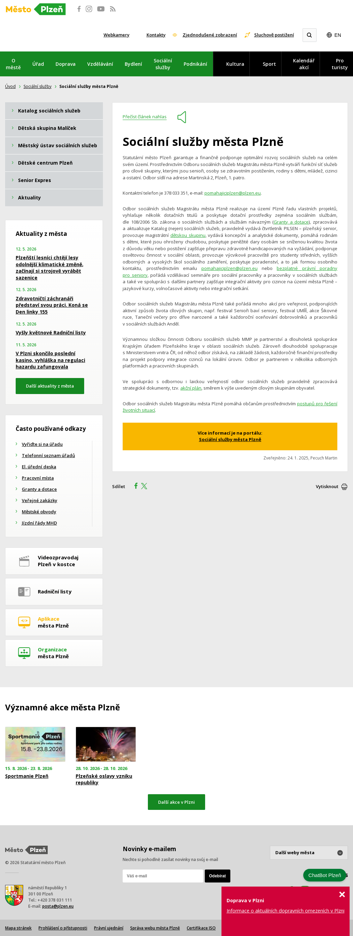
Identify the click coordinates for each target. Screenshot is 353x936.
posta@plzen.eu (58, 906)
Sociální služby (163, 64)
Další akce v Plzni (176, 802)
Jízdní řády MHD (39, 523)
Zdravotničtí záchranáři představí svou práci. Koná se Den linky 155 (52, 305)
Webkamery (116, 35)
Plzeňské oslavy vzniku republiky (104, 779)
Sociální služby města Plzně (230, 439)
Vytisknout (327, 486)
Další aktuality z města (50, 386)
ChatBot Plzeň (324, 875)
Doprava (66, 64)
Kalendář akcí (303, 64)
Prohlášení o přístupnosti (63, 928)
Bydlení (133, 64)
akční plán (190, 388)
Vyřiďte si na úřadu (42, 444)
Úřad (38, 64)
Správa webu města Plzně (155, 928)
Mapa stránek (18, 928)
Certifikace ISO (201, 928)
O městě (13, 64)
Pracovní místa (38, 478)
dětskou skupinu (187, 235)
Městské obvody (39, 512)
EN (338, 35)
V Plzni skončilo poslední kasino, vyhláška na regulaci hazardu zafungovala (50, 360)
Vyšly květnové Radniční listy (51, 332)
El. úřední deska (39, 467)
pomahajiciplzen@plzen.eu (232, 193)
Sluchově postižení (274, 35)
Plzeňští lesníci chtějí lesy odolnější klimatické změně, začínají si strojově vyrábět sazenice (49, 267)
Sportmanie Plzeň (26, 776)
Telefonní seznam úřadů (48, 455)
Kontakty (156, 35)
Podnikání (195, 64)
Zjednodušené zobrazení (210, 35)
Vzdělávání (100, 64)
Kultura (235, 64)
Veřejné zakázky (39, 500)
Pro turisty (340, 64)
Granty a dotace (291, 222)
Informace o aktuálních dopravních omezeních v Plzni (285, 910)
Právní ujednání (108, 928)
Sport (269, 64)
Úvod (10, 86)
